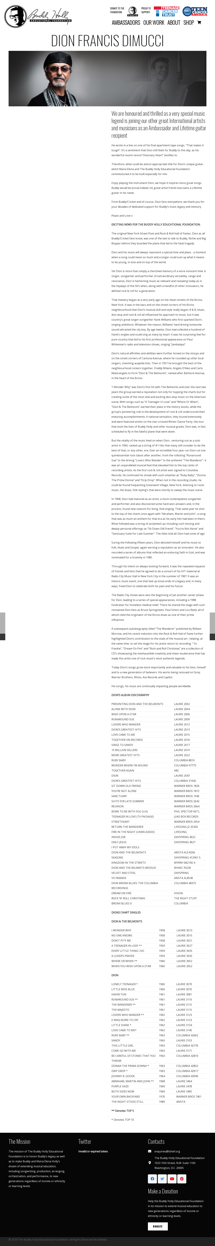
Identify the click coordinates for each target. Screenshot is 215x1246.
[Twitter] (162, 1178)
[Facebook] (152, 1178)
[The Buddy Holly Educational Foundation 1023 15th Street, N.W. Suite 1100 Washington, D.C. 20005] (151, 1162)
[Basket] (199, 22)
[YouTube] (172, 1178)
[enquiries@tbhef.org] (151, 1151)
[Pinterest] (181, 1178)
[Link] (38, 16)
